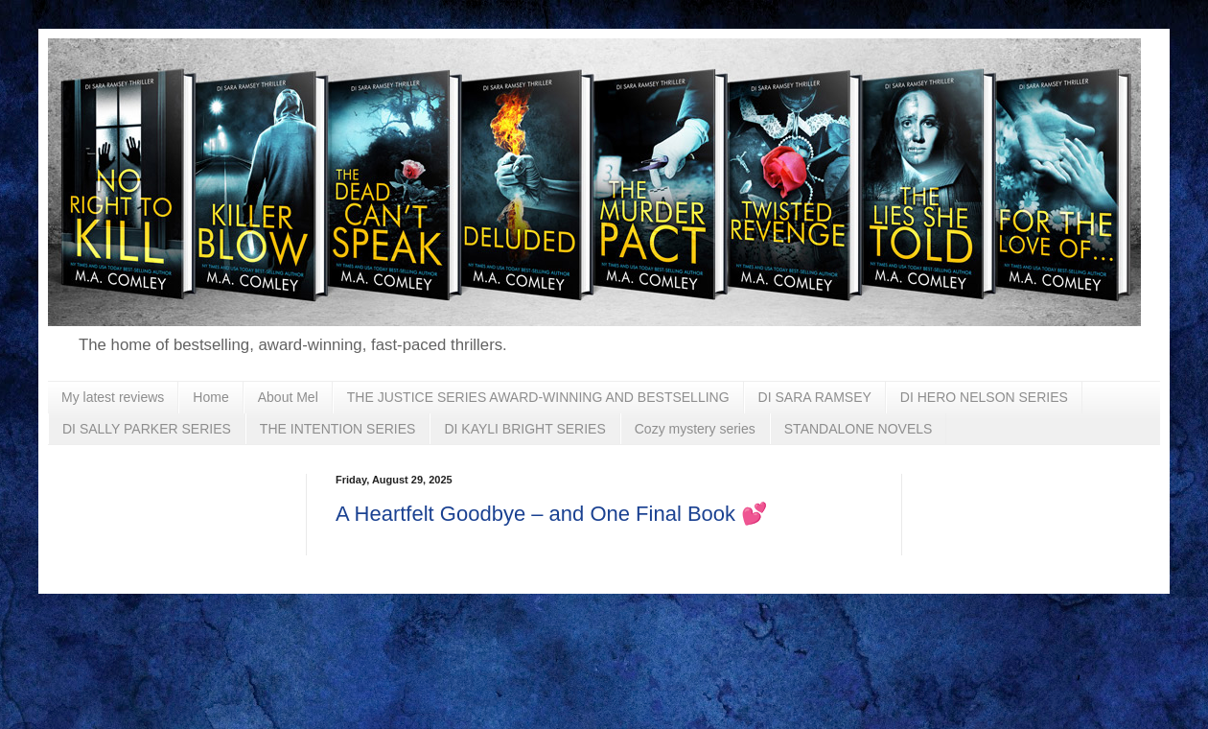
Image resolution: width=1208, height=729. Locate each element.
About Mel (288, 397)
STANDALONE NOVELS (858, 428)
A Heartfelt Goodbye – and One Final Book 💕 (551, 514)
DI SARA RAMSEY (814, 397)
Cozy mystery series (695, 428)
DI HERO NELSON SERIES (984, 397)
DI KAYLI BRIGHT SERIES (524, 428)
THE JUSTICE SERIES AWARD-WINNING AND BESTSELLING (538, 397)
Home (210, 397)
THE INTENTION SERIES (338, 428)
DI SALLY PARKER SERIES (146, 428)
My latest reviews (112, 397)
